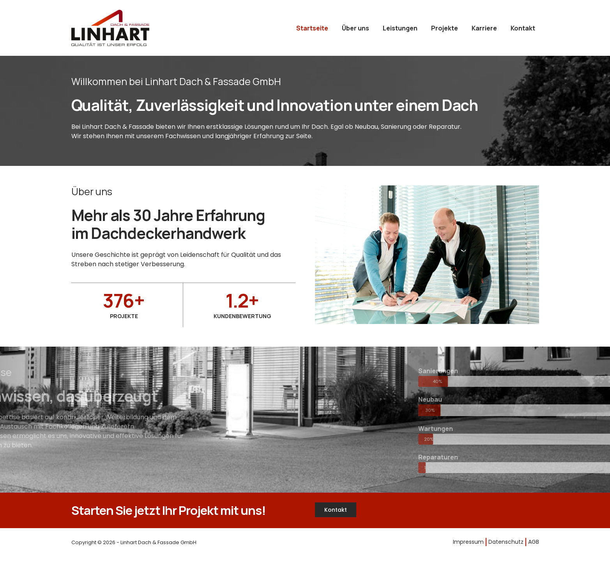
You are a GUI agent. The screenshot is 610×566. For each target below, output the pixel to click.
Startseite (312, 28)
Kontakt (523, 28)
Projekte (444, 28)
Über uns (355, 28)
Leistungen (400, 28)
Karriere (484, 28)
